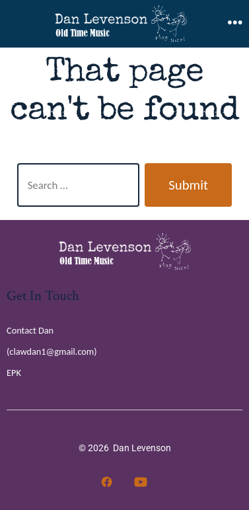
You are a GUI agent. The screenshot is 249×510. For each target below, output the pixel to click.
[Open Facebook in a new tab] (107, 482)
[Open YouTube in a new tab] (140, 482)
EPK (14, 373)
